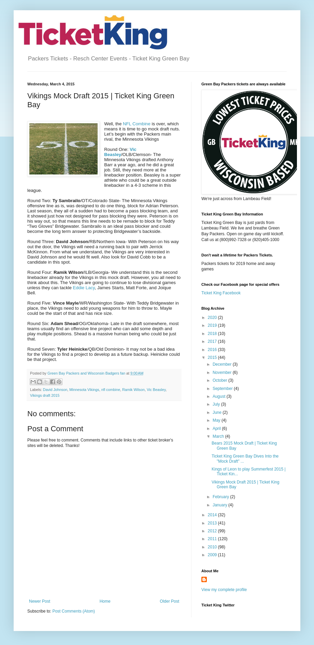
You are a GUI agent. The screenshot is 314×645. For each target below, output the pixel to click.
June (218, 412)
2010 (213, 547)
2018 (213, 333)
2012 (213, 531)
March (219, 436)
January (220, 505)
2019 (213, 325)
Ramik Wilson (133, 390)
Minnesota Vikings (84, 390)
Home (105, 601)
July (217, 404)
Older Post (169, 601)
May (217, 420)
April (217, 428)
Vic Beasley (156, 390)
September (223, 388)
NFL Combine (137, 123)
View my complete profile (224, 589)
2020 (213, 317)
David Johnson (55, 390)
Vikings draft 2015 (44, 395)
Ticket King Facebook (221, 293)
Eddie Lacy (84, 287)
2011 (213, 538)
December (223, 364)
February (221, 496)
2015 (213, 357)
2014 (213, 515)
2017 (213, 341)
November (223, 372)
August (220, 396)
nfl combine (110, 390)
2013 (213, 523)
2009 (213, 554)
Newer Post (39, 601)
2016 (213, 349)
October (220, 380)
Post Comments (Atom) (73, 611)
